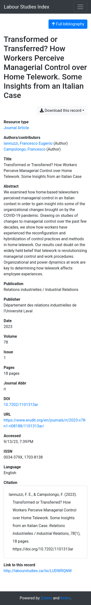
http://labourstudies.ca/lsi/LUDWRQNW (38, 570)
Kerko (65, 598)
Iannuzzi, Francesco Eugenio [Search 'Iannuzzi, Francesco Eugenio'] (28, 143)
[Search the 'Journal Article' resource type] (16, 127)
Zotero (46, 598)
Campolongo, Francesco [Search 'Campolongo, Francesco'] (24, 149)
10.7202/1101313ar (21, 404)
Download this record (60, 110)
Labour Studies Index (26, 7)
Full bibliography (68, 24)
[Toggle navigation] (80, 7)
